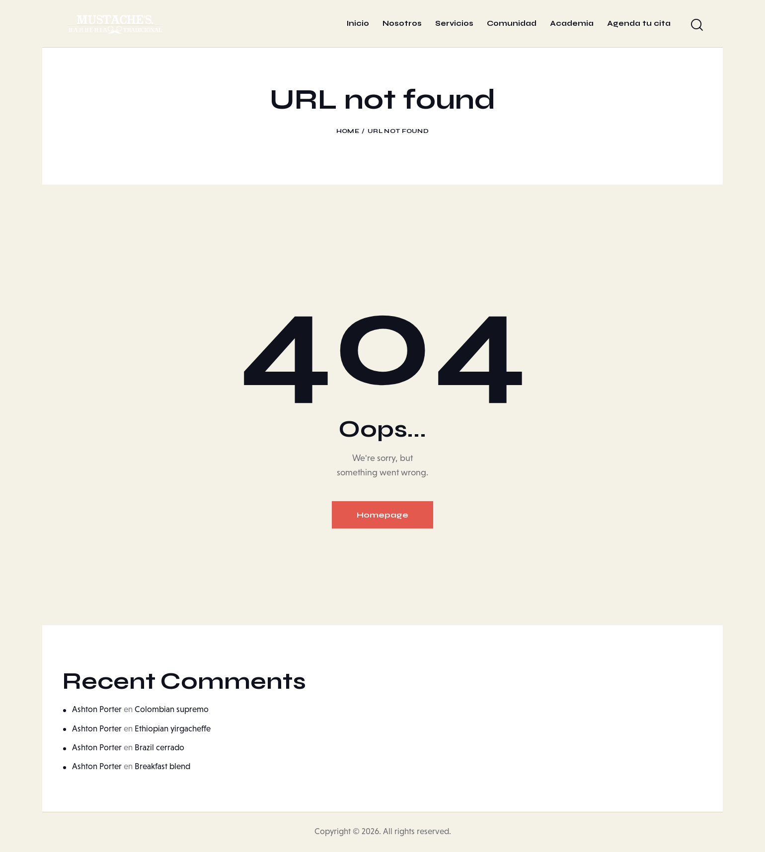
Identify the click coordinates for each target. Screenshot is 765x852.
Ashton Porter (97, 709)
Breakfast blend (162, 766)
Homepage (382, 515)
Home (347, 131)
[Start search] (697, 25)
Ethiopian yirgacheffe (173, 728)
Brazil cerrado (159, 747)
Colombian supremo (172, 709)
